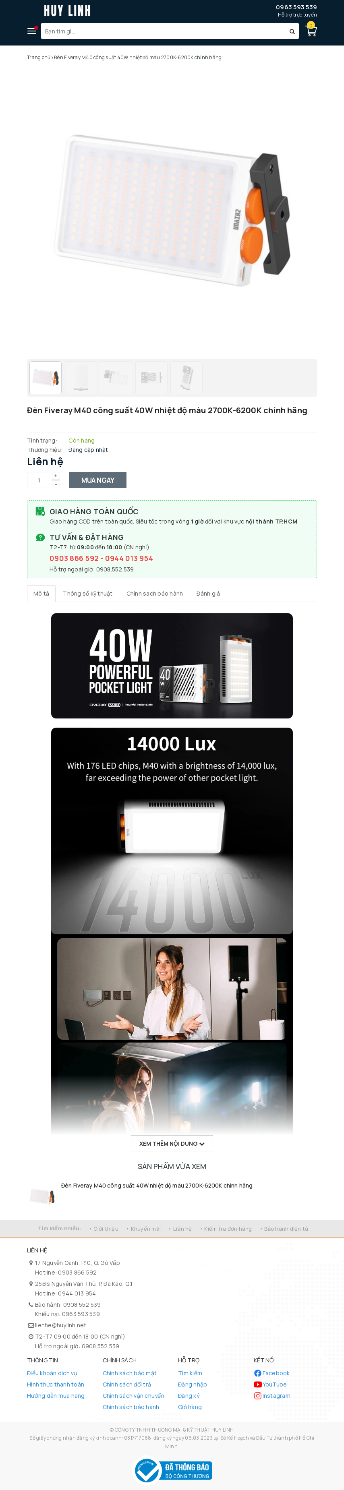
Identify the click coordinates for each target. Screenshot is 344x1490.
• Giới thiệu (103, 1228)
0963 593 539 (296, 7)
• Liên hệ (180, 1228)
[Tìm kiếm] (292, 31)
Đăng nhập (192, 1384)
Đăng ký (188, 1395)
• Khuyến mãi (143, 1228)
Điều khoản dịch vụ (52, 1373)
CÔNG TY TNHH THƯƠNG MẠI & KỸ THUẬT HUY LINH (174, 1429)
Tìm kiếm (190, 1373)
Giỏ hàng (190, 1407)
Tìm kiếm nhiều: (59, 1228)
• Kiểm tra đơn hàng (225, 1228)
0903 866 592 (75, 558)
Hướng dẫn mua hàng (56, 1395)
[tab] (41, 593)
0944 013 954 (129, 558)
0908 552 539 (82, 1304)
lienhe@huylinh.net (61, 1325)
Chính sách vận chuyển (133, 1395)
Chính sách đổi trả (127, 1384)
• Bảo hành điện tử (284, 1228)
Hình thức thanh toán (55, 1384)
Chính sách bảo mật (130, 1373)
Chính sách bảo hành (131, 1407)
